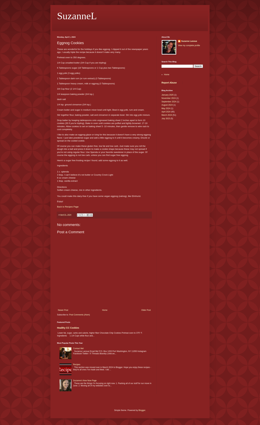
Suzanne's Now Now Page (85, 380)
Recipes (76, 364)
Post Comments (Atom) (79, 315)
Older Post (146, 310)
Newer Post (63, 310)
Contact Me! (78, 348)
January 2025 (168, 95)
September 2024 (169, 102)
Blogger (141, 410)
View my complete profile (189, 45)
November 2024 (169, 98)
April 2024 (166, 112)
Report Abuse (169, 82)
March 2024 (167, 115)
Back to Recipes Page (68, 206)
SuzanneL (77, 15)
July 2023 (166, 118)
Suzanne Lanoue (189, 41)
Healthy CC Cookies (68, 327)
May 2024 (166, 108)
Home (104, 310)
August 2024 (167, 105)
